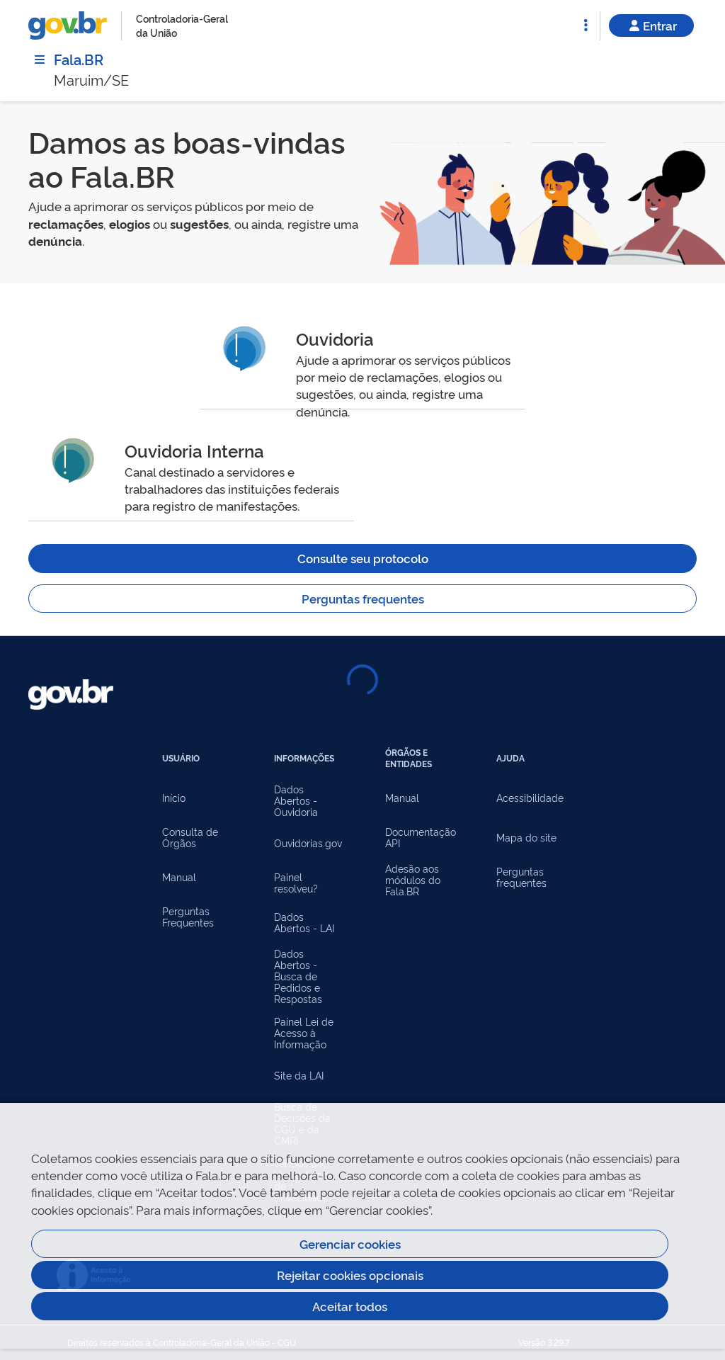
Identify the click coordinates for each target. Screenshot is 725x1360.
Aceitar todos (349, 1306)
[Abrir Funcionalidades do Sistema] (585, 25)
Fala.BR (78, 59)
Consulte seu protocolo (362, 558)
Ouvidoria (335, 338)
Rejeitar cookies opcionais (350, 1274)
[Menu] (39, 59)
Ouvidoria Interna (194, 450)
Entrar (651, 25)
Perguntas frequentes (363, 598)
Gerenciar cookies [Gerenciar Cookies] (350, 1243)
